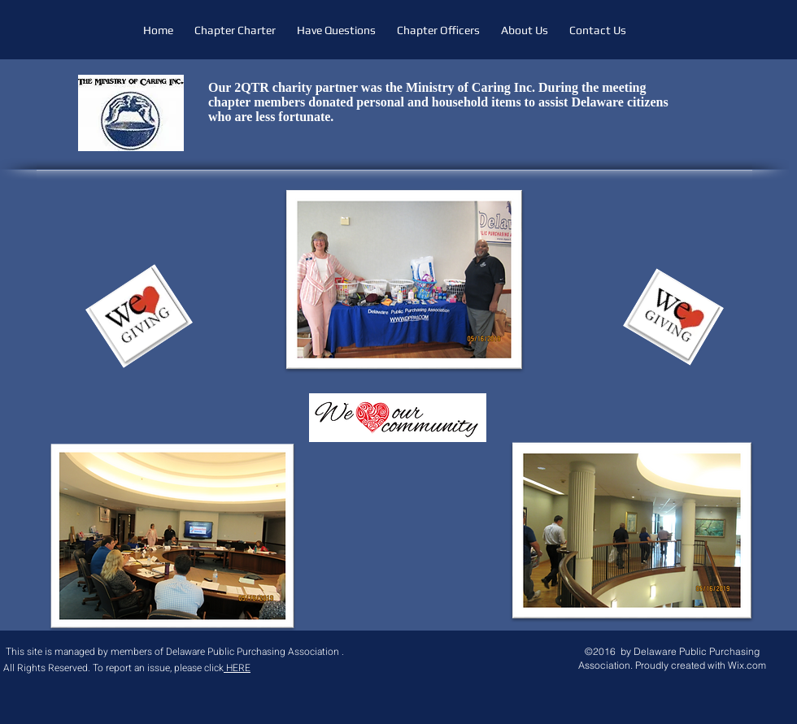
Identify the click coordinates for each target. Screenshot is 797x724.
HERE (237, 668)
